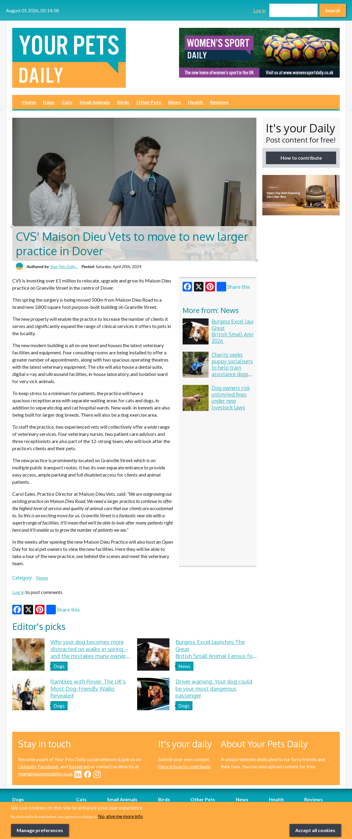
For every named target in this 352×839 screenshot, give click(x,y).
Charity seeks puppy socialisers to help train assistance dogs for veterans (232, 367)
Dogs (49, 102)
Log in (259, 10)
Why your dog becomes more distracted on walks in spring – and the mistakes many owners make (89, 652)
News (174, 102)
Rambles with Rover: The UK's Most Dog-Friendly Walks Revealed (88, 688)
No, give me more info (120, 816)
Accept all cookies (315, 830)
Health (195, 102)
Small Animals (94, 102)
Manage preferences (40, 830)
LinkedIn (27, 766)
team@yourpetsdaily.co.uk (45, 773)
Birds (123, 102)
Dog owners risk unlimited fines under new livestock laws (231, 398)
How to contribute (301, 158)
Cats (67, 102)
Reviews (219, 102)
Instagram (79, 766)
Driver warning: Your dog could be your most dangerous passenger (213, 688)
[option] (259, 53)
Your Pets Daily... (64, 266)
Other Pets (148, 102)
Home (29, 102)
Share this (233, 286)
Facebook (48, 766)
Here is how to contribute (184, 766)
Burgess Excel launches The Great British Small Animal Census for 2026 (249, 331)
